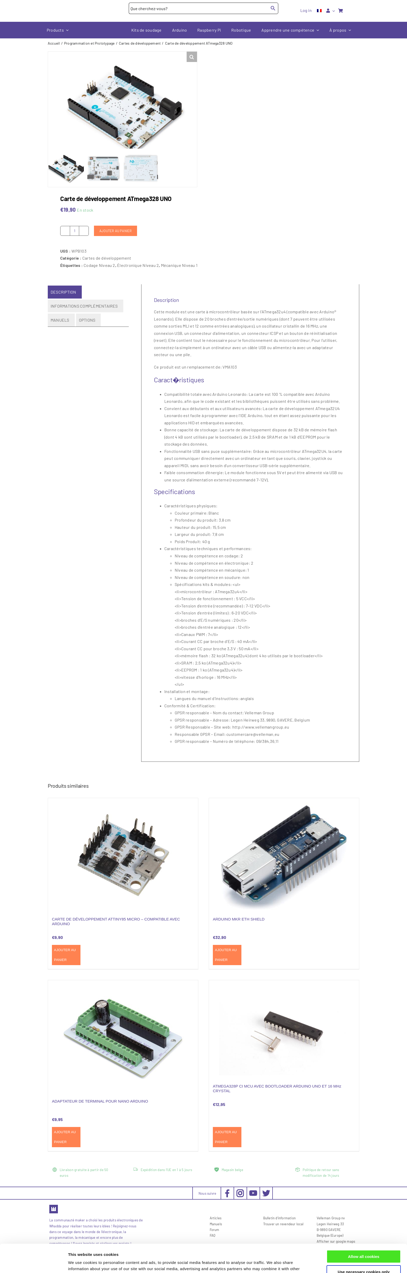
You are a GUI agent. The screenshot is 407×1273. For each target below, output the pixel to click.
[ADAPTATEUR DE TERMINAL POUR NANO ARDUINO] (123, 1036)
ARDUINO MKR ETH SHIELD (238, 919)
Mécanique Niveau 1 (179, 264)
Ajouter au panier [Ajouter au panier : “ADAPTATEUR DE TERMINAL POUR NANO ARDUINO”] (65, 1137)
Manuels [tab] (60, 319)
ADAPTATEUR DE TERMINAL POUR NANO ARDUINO (100, 1101)
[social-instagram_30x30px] (240, 1190)
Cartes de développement (106, 257)
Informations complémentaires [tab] (84, 305)
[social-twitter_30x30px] (266, 1190)
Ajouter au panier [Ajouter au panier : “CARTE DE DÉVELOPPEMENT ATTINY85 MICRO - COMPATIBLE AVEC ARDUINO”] (65, 954)
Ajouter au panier (115, 231)
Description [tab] (63, 291)
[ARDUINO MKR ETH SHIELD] (284, 854)
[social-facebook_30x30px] (227, 1190)
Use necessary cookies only (364, 1245)
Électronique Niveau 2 (138, 264)
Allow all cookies (363, 1230)
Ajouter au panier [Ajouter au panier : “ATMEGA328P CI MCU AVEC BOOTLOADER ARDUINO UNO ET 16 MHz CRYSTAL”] (226, 1137)
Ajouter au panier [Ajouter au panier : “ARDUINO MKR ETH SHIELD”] (226, 954)
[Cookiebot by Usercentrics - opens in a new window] (33, 1263)
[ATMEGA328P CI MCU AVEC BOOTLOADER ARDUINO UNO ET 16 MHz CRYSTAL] (284, 1028)
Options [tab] (87, 319)
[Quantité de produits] (74, 230)
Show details (80, 1263)
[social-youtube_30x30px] (253, 1192)
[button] (192, 57)
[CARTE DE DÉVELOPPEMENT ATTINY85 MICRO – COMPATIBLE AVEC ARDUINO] (123, 854)
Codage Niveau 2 (99, 264)
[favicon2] (53, 1206)
